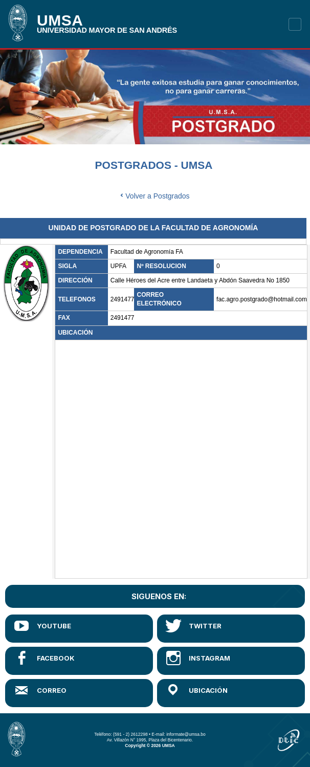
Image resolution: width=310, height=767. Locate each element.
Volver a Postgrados (154, 196)
